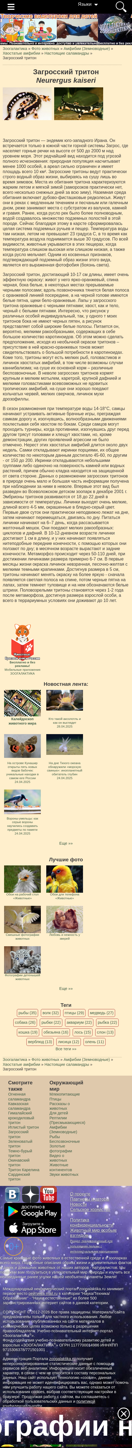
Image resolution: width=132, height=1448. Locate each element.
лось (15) (82, 1032)
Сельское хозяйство (90, 1209)
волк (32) (50, 1013)
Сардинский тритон (19, 1176)
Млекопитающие (65, 1094)
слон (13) (105, 1032)
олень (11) (94, 1042)
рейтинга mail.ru (43, 1293)
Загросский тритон (18, 1134)
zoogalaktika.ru (62, 1359)
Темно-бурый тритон (20, 1153)
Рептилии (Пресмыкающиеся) (67, 1120)
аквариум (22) (79, 1022)
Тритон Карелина (23, 1170)
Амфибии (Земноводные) (63, 1129)
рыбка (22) (107, 1022)
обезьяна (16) (56, 1032)
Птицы (56, 1099)
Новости (78, 1204)
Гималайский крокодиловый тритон (21, 1118)
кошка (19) (28, 1032)
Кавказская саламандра (19, 1106)
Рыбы (55, 1137)
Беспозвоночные (65, 1141)
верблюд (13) (40, 1042)
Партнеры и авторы (89, 1199)
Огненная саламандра (19, 1096)
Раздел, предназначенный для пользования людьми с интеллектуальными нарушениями (94, 1246)
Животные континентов (61, 1167)
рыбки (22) (51, 1022)
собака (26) (25, 1022)
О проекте (80, 1194)
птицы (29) (74, 1013)
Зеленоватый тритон (20, 1143)
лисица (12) (68, 1042)
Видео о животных (58, 1157)
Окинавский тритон (19, 1162)
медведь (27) (101, 1013)
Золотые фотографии (61, 1148)
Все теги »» (66, 1049)
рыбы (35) (28, 1013)
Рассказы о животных (60, 1106)
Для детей (59, 1113)
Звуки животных (64, 1174)
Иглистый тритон (23, 1127)
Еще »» (66, 843)
